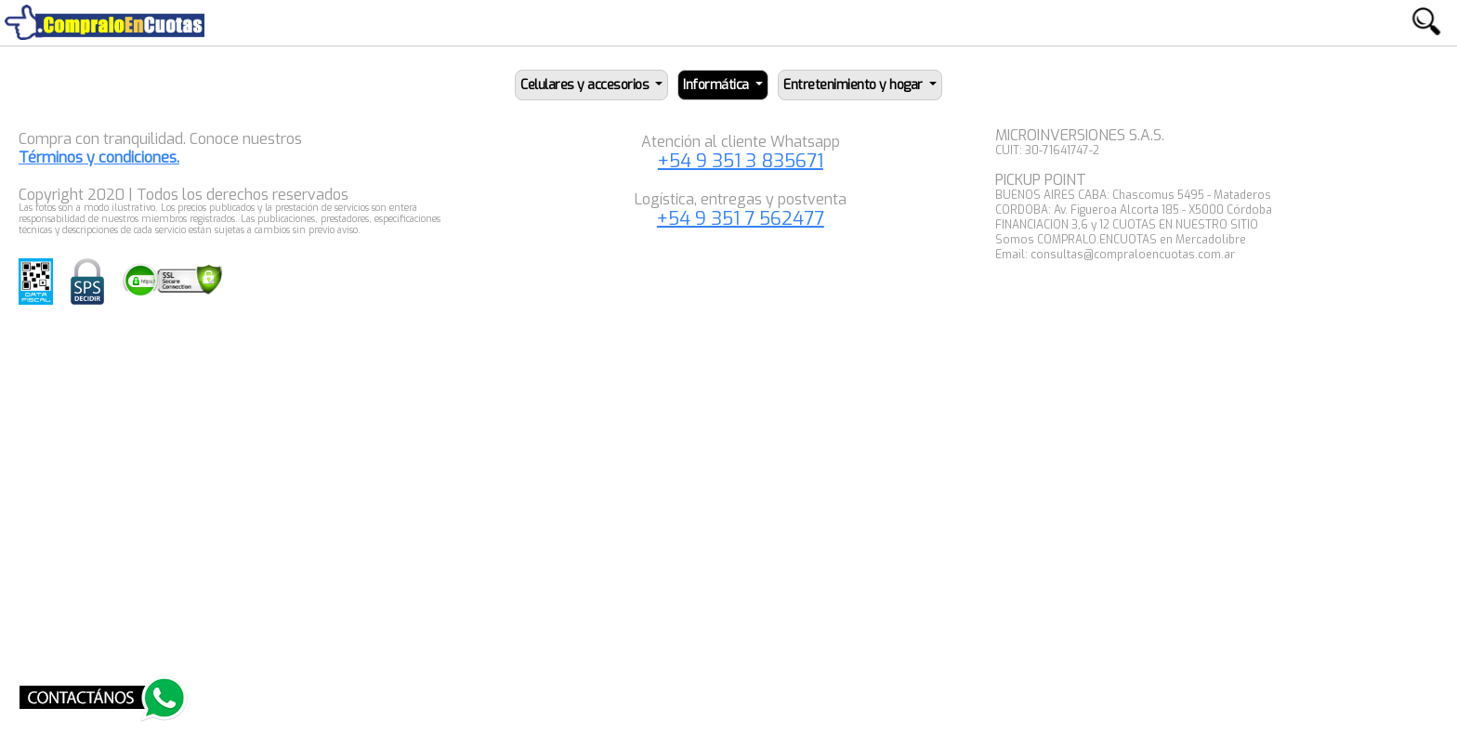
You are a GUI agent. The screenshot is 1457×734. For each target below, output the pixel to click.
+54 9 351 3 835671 (740, 161)
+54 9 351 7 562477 (740, 218)
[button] (591, 85)
